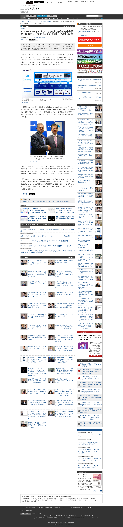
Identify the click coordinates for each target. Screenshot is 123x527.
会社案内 (56, 507)
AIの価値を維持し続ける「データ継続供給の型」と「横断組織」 (85, 156)
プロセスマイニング (43, 18)
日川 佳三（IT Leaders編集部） (39, 37)
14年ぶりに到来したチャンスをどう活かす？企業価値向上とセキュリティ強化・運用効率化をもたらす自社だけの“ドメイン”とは (85, 257)
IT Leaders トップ (24, 21)
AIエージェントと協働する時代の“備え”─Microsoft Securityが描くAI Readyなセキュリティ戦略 (37, 391)
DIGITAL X (85, 517)
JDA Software (26, 201)
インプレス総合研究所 (69, 515)
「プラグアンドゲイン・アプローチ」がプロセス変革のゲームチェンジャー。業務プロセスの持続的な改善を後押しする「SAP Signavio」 (37, 415)
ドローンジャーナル (93, 517)
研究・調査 (92, 1)
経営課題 (31, 15)
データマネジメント (73, 18)
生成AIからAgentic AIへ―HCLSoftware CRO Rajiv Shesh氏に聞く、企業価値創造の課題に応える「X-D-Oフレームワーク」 (85, 285)
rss (26, 12)
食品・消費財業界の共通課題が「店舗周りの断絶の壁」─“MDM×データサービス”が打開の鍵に (37, 402)
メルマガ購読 (40, 507)
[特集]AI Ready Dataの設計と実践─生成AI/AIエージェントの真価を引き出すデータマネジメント (89, 337)
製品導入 (60, 2)
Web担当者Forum (59, 515)
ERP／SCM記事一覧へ (68, 26)
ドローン (75, 3)
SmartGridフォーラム (88, 515)
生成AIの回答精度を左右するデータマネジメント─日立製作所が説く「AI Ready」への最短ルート (64, 326)
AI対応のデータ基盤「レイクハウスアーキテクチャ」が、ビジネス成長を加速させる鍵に (37, 262)
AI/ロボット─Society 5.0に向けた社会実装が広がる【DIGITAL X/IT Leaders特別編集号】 (44, 241)
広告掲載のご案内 (48, 507)
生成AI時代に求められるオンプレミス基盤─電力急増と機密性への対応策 (64, 380)
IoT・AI (86, 1)
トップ (23, 17)
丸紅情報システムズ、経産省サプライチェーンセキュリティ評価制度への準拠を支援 (37, 218)
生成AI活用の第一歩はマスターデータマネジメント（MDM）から (86, 136)
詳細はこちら (96, 491)
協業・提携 (39, 201)
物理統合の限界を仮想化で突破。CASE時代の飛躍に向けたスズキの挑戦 (37, 337)
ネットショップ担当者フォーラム (39, 517)
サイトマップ (88, 507)
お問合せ (22, 510)
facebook (24, 12)
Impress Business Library (84, 31)
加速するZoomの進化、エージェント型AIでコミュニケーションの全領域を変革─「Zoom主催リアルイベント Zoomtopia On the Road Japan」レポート (37, 372)
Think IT (51, 515)
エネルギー (70, 3)
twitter (21, 12)
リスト (36, 39)
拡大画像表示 (25, 102)
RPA (55, 18)
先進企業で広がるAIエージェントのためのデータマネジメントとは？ (37, 348)
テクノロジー (41, 15)
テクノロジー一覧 (34, 21)
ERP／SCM (43, 21)
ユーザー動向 (32, 18)
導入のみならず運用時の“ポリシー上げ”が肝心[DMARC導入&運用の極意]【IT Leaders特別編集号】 (47, 246)
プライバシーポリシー (64, 507)
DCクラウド (49, 2)
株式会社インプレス (36, 513)
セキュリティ (62, 18)
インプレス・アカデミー (37, 519)
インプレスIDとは (83, 35)
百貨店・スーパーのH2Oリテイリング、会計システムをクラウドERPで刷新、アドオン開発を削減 (65, 210)
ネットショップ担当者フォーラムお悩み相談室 (59, 517)
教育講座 (81, 3)
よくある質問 (29, 510)
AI (51, 18)
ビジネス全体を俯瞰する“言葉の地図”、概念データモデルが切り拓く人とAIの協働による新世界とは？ (64, 305)
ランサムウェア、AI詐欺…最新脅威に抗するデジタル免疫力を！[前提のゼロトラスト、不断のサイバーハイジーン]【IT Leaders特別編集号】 (47, 251)
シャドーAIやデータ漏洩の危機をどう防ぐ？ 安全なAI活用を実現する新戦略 (37, 316)
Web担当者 (70, 1)
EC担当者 (76, 1)
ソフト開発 (81, 1)
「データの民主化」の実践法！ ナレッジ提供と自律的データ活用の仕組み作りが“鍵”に (37, 305)
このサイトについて (25, 507)
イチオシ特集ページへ (95, 355)
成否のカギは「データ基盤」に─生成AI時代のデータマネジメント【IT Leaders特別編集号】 (45, 236)
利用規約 (33, 507)
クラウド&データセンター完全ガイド (40, 515)
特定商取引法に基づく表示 (77, 507)
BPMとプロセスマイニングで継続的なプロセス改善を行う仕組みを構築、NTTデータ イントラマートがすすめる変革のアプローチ (85, 317)
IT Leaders (29, 8)
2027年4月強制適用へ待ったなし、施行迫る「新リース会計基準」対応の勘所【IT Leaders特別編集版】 (47, 230)
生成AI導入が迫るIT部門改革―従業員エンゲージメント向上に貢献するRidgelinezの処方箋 (37, 380)
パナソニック (33, 201)
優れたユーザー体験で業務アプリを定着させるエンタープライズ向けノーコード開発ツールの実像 (64, 348)
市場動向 (49, 21)
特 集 (51, 15)
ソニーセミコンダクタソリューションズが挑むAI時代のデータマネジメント (37, 326)
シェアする (23, 39)
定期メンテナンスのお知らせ (85, 92)
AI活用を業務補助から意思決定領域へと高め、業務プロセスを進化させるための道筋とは (37, 294)
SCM (44, 201)
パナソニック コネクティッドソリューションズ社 (57, 201)
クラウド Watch (79, 515)
